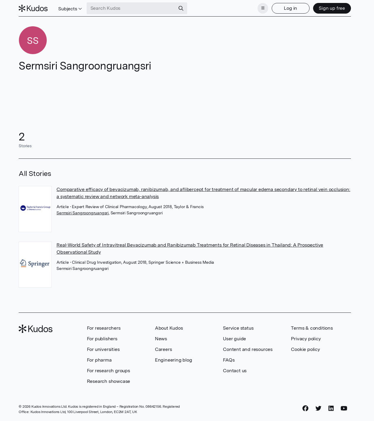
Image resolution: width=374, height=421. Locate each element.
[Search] (181, 8)
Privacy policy (305, 338)
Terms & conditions (312, 328)
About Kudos (169, 328)
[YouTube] (344, 408)
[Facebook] (305, 408)
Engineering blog (173, 360)
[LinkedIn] (331, 408)
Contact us (235, 370)
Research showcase (108, 381)
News (161, 338)
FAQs (228, 360)
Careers (163, 349)
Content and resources (248, 349)
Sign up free (332, 8)
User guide (234, 338)
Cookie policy (305, 349)
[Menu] (263, 8)
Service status (238, 328)
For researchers (104, 328)
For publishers (102, 338)
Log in (290, 8)
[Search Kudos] (131, 8)
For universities (103, 349)
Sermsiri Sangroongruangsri (82, 212)
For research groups (108, 370)
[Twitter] (318, 408)
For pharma (99, 360)
